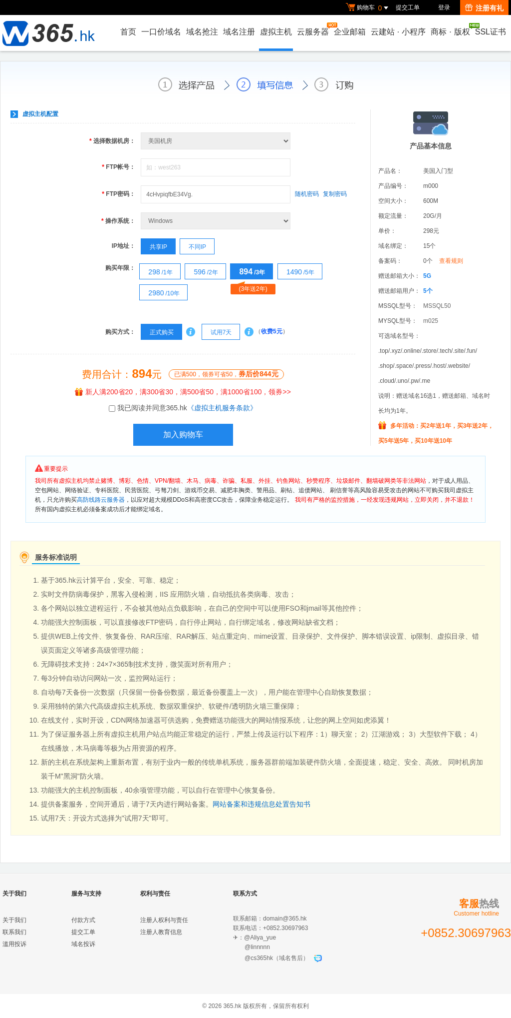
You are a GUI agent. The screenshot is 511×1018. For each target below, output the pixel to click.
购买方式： (120, 331)
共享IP (154, 246)
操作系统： (118, 220)
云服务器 (313, 29)
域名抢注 (202, 31)
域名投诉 (83, 944)
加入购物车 (183, 434)
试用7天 (217, 332)
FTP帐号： (118, 166)
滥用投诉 (14, 944)
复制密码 (335, 193)
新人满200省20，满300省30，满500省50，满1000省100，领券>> (183, 392)
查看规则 (451, 260)
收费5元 (271, 331)
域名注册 (239, 31)
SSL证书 (490, 31)
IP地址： (123, 245)
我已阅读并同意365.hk (187, 408)
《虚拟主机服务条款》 (222, 408)
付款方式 (83, 920)
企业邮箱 (350, 31)
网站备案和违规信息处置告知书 (261, 804)
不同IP (193, 246)
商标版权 (451, 29)
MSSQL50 (437, 305)
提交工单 (408, 7)
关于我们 (14, 920)
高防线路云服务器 (101, 499)
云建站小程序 (398, 31)
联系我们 (14, 932)
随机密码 (307, 193)
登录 (444, 7)
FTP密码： (118, 193)
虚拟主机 (276, 31)
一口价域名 (161, 31)
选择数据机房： (112, 140)
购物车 (368, 8)
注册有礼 (484, 8)
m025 (430, 320)
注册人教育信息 (161, 932)
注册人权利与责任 (164, 920)
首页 (128, 31)
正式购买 (157, 332)
